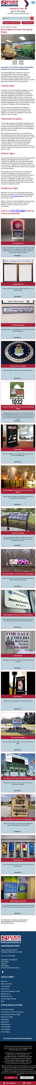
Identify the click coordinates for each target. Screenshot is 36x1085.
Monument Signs (7, 1017)
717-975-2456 (18, 11)
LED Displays (5, 1029)
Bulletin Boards (18, 284)
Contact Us (5, 989)
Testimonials (5, 986)
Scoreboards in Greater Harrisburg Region (18, 778)
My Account (8, 1046)
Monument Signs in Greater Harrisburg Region (18, 574)
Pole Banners (18, 696)
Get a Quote (9, 1083)
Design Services (6, 996)
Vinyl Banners (18, 860)
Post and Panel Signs (18, 737)
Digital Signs (18, 449)
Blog (2, 1001)
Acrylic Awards (18, 243)
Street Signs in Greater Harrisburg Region (18, 819)
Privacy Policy (21, 1046)
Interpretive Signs (18, 533)
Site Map (11, 1050)
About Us (4, 981)
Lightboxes (5, 1022)
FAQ (14, 1046)
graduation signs (18, 196)
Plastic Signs (18, 655)
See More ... (18, 255)
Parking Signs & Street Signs (11, 1014)
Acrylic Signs (5, 1032)
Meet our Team (6, 984)
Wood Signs (5, 1019)
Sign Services (5, 994)
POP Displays (6, 1027)
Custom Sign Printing (8, 999)
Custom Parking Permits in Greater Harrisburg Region (18, 407)
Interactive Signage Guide (10, 991)
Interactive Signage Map (23, 1048)
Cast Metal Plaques (18, 325)
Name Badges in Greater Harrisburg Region (18, 615)
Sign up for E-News (21, 1050)
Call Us (27, 1083)
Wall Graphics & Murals (18, 901)
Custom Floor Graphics (18, 366)
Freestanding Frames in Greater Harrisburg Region (18, 491)
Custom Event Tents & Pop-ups (12, 1012)
